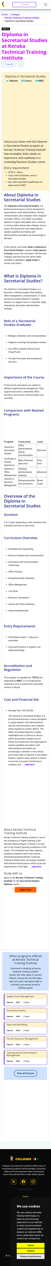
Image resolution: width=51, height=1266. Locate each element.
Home (5, 14)
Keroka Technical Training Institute (22, 17)
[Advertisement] (25, 111)
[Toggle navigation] (45, 4)
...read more (28, 764)
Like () (9, 64)
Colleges (15, 14)
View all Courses (25, 1073)
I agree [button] (30, 1245)
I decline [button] (30, 1251)
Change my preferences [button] (30, 1256)
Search (24, 4)
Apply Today (25, 890)
